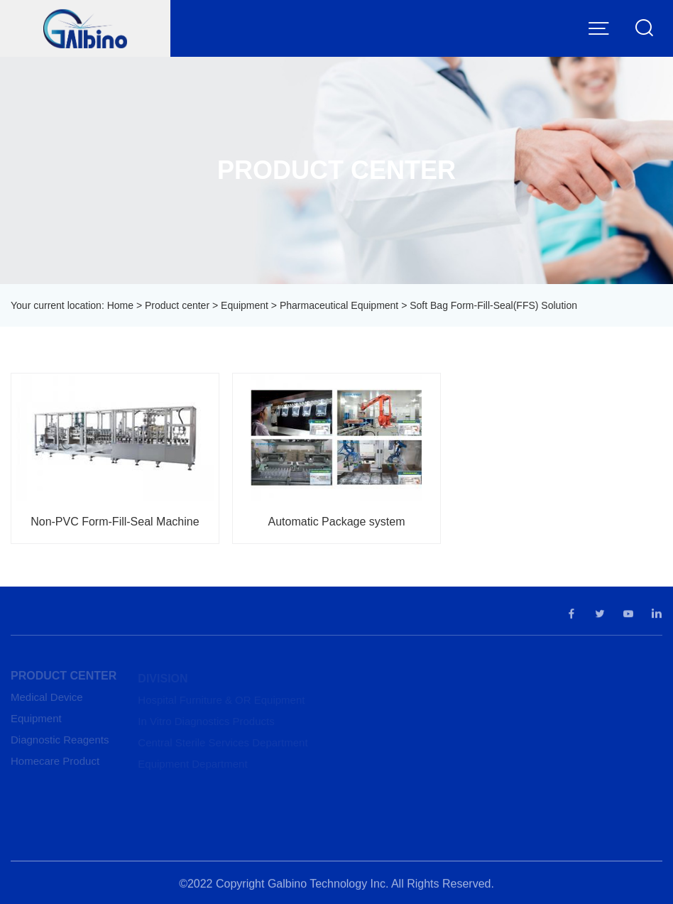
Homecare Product (55, 763)
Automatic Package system (336, 522)
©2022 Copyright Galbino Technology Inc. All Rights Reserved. (336, 886)
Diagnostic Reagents (60, 742)
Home (120, 305)
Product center (177, 305)
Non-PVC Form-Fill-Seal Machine (115, 522)
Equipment (244, 305)
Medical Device (47, 699)
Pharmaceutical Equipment (339, 305)
